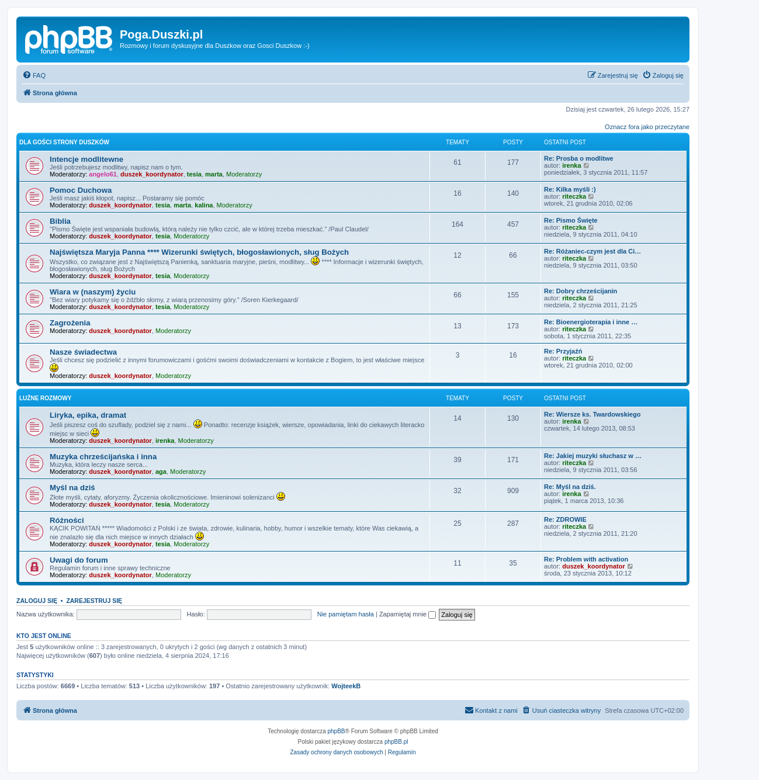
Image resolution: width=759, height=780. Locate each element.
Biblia (60, 221)
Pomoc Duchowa (81, 190)
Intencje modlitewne (86, 159)
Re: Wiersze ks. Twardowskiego (592, 414)
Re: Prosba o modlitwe (579, 158)
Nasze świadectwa (83, 352)
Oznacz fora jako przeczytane (647, 126)
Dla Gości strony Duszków (64, 142)
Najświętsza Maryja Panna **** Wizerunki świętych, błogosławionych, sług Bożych (199, 252)
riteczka (574, 196)
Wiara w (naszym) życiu (93, 291)
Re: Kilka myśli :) (570, 189)
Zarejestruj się (94, 600)
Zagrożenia (70, 322)
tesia (194, 174)
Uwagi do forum (79, 560)
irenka (571, 165)
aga (161, 471)
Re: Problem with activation (586, 559)
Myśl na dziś (72, 487)
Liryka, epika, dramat (88, 415)
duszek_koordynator (151, 174)
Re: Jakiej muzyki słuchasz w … (593, 455)
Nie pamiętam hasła (345, 614)
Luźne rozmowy (45, 398)
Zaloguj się (36, 600)
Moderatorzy (244, 174)
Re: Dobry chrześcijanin (580, 290)
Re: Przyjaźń (563, 351)
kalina (204, 205)
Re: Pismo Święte (571, 220)
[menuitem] (34, 75)
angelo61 (103, 174)
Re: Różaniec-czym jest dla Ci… (592, 251)
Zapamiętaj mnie (407, 614)
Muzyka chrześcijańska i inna (103, 456)
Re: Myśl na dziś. (570, 486)
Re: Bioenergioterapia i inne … (590, 321)
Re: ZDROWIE (565, 519)
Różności (67, 520)
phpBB (336, 731)
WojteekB (346, 685)
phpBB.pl (396, 742)
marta (214, 174)
